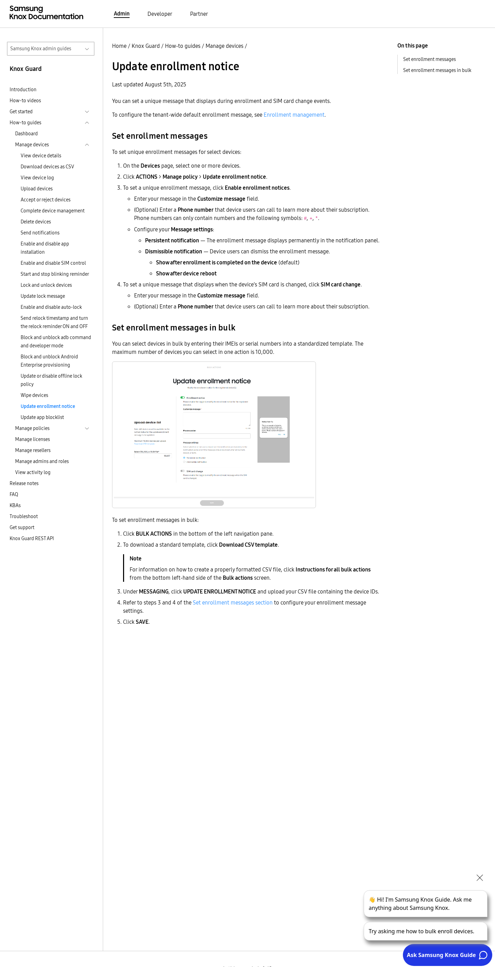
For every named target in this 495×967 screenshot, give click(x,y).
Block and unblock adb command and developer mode (56, 341)
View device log (37, 177)
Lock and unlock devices (46, 285)
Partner (199, 14)
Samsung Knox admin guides (40, 48)
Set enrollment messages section (233, 602)
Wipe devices (34, 395)
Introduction (23, 89)
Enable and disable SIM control (53, 263)
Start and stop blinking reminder (55, 274)
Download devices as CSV (47, 166)
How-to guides (182, 46)
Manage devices (224, 46)
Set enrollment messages (429, 59)
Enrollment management (294, 114)
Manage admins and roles (42, 461)
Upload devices (37, 188)
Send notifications (40, 232)
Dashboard (26, 133)
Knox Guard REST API (32, 538)
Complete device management (53, 210)
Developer (159, 14)
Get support (22, 527)
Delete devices (36, 221)
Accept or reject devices (45, 199)
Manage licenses (32, 439)
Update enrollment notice (48, 406)
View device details (41, 155)
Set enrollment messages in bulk (437, 70)
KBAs (15, 505)
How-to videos (25, 100)
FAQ (14, 494)
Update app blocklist (42, 417)
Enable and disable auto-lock (51, 307)
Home (119, 46)
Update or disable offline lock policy (51, 380)
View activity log (33, 472)
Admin (122, 13)
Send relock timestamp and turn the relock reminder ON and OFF (54, 322)
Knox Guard (146, 46)
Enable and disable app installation (45, 247)
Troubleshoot (24, 516)
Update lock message (43, 296)
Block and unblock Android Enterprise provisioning (49, 360)
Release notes (24, 483)
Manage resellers (33, 450)
